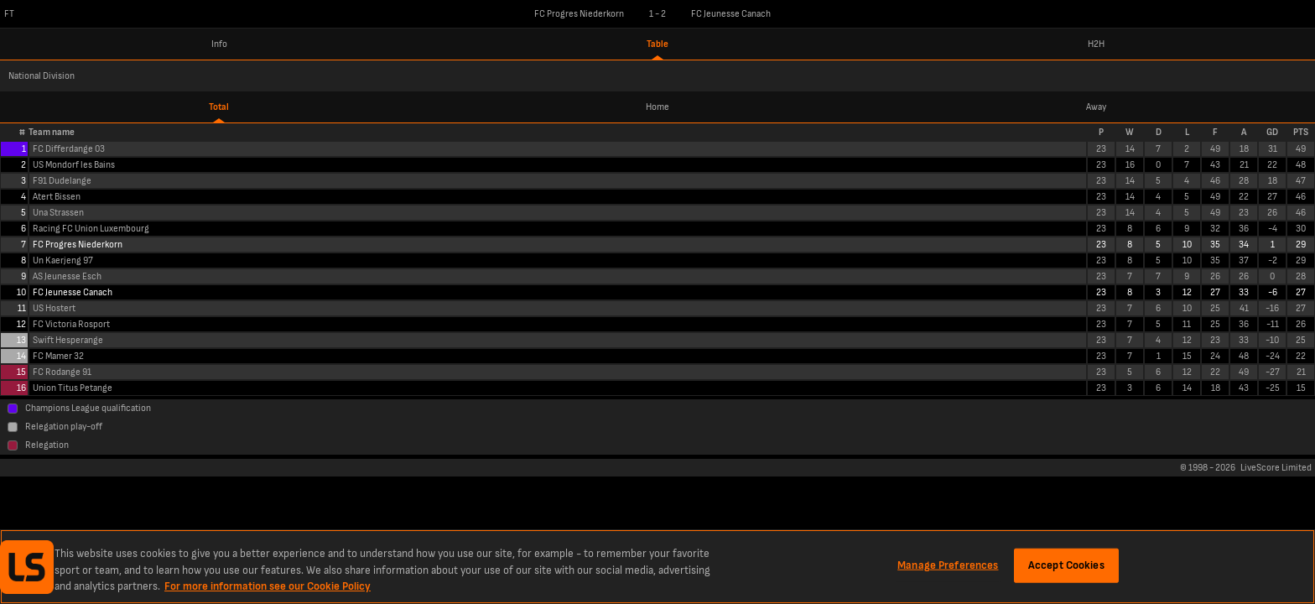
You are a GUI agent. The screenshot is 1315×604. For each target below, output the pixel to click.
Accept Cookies (1066, 564)
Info (219, 44)
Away (1096, 107)
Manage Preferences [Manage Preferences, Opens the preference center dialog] (947, 564)
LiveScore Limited (1276, 467)
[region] (657, 566)
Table (657, 44)
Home (657, 107)
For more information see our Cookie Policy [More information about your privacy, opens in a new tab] (267, 586)
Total (219, 107)
